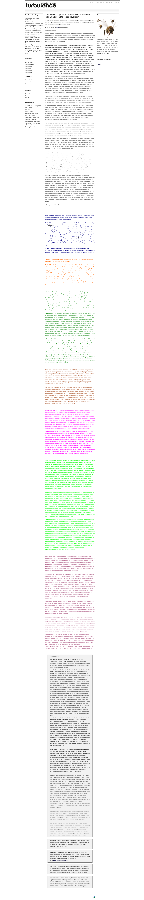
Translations (28, 94)
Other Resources (29, 98)
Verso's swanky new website (32, 121)
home (92, 2)
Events (27, 96)
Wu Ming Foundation (30, 127)
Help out (27, 86)
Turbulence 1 (28, 72)
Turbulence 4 (28, 68)
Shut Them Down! (30, 115)
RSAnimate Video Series (31, 113)
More (99, 64)
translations (109, 2)
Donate (27, 84)
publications (100, 2)
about (117, 2)
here (57, 27)
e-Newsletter (28, 82)
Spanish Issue (28, 62)
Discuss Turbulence (30, 80)
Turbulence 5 (28, 66)
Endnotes (27, 109)
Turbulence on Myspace (104, 59)
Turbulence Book (29, 64)
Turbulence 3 (28, 70)
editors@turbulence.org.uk (61, 860)
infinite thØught (29, 111)
